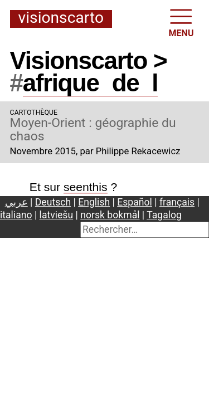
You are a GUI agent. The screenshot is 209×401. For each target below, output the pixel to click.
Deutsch (53, 202)
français (177, 202)
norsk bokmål (109, 215)
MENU (181, 22)
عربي (16, 202)
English (94, 202)
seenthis (86, 186)
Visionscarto (61, 18)
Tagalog (164, 215)
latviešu (57, 215)
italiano (16, 215)
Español (134, 202)
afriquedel (90, 82)
